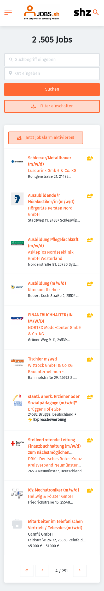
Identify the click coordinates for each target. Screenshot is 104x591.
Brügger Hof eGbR (44, 409)
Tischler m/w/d (42, 359)
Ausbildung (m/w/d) (47, 283)
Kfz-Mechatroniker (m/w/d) (53, 490)
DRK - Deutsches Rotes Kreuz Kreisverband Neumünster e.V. (55, 465)
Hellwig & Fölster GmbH (50, 496)
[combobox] (52, 59)
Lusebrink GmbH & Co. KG (52, 170)
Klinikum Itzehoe (44, 289)
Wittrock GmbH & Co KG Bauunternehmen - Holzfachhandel (50, 371)
